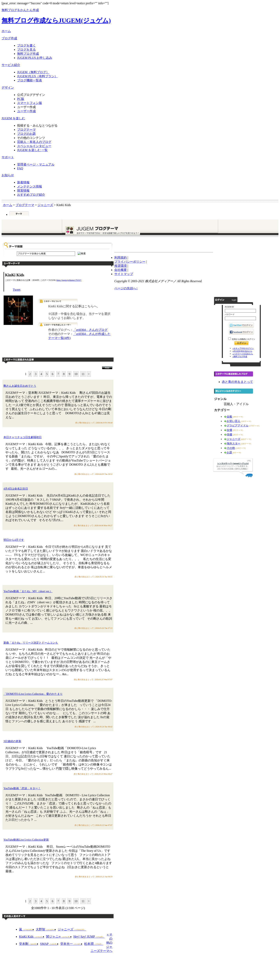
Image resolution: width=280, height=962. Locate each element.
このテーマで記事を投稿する (75, 349)
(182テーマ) (246, 421)
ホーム (6, 31)
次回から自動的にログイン (243, 339)
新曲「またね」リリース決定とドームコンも (31, 642)
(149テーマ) (241, 448)
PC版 (20, 98)
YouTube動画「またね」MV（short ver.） (28, 591)
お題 (229, 452)
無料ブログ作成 (28, 53)
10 (75, 374)
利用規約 (120, 257)
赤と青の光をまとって (237, 381)
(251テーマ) (238, 430)
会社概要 (120, 269)
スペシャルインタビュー (34, 146)
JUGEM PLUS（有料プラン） (37, 76)
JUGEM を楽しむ (13, 118)
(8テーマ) (237, 453)
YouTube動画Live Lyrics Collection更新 (26, 839)
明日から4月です (14, 539)
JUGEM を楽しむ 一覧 (32, 150)
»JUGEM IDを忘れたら (242, 351)
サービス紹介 (11, 65)
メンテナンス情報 (29, 186)
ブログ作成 (9, 38)
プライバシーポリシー (129, 261)
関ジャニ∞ (58, 936)
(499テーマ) (238, 417)
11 (82, 374)
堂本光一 (71, 943)
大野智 (46, 929)
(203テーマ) (238, 435)
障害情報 (23, 190)
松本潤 (93, 943)
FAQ (20, 168)
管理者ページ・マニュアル (35, 164)
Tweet (16, 289)
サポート (8, 157)
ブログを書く (26, 45)
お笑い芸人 (233, 421)
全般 (229, 416)
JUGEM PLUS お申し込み (34, 57)
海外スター (233, 443)
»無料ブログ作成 (240, 356)
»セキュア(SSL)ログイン (243, 348)
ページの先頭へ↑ (126, 288)
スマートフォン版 (29, 103)
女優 (229, 430)
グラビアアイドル (237, 425)
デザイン (8, 87)
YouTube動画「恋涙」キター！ (22, 788)
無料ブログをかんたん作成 (20, 10)
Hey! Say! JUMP (89, 936)
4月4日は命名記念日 (16, 488)
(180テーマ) (246, 444)
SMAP (49, 943)
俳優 (229, 434)
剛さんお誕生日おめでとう (20, 385)
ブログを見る (26, 49)
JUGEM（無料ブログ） (33, 72)
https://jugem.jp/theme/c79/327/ (69, 280)
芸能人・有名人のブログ (34, 142)
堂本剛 (28, 943)
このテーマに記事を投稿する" (58, 888)
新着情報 (23, 182)
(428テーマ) (246, 439)
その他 (231, 448)
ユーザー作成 (26, 111)
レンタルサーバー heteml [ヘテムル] (233, 463)
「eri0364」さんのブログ (90, 329)
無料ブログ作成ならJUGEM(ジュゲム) (56, 20)
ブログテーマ (26, 129)
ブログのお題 (26, 133)
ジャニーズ (72, 929)
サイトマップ (123, 274)
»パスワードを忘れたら (243, 354)
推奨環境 (120, 265)
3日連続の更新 (12, 741)
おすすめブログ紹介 (31, 194)
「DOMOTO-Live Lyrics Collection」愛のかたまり (33, 693)
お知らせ (8, 175)
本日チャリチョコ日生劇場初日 (23, 437)
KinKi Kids (31, 936)
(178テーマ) (254, 426)
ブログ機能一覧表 (29, 80)
